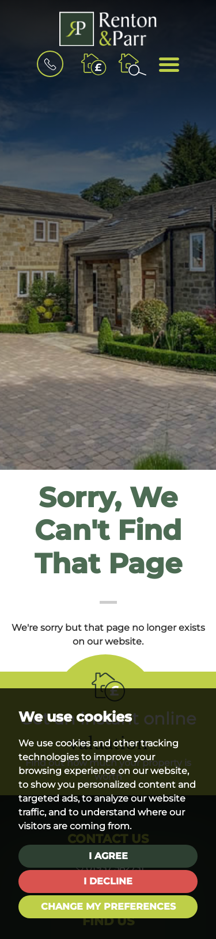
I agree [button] (108, 855)
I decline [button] (108, 881)
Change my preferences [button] (108, 906)
